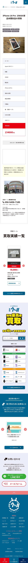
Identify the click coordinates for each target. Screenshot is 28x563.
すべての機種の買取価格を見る (14, 387)
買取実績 (12, 518)
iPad (9, 533)
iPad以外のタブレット (6, 535)
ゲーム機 (19, 541)
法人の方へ (21, 523)
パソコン (13, 541)
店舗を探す (21, 518)
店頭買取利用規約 (9, 551)
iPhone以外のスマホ (17, 533)
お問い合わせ (22, 526)
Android (14, 353)
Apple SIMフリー (6, 31)
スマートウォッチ (5, 542)
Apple (12, 29)
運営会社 (9, 548)
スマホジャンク (5, 541)
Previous (4, 265)
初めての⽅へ (5, 523)
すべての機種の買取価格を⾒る (14, 293)
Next (23, 265)
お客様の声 (4, 526)
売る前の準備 (22, 521)
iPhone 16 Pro (6, 29)
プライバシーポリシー (19, 548)
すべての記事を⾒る (15, 447)
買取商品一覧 (5, 518)
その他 (14, 369)
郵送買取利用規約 (19, 551)
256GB (17, 29)
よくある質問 (13, 526)
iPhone (3, 533)
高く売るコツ (13, 521)
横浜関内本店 (21, 142)
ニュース (4, 521)
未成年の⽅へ (13, 523)
